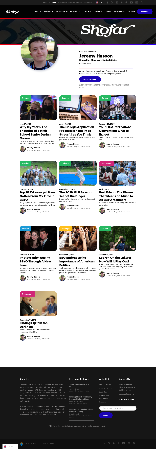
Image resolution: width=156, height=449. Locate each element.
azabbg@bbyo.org (126, 394)
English (8, 446)
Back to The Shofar (89, 79)
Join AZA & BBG (126, 399)
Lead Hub (87, 11)
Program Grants (105, 388)
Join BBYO (144, 11)
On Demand (98, 11)
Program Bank (119, 11)
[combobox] (10, 446)
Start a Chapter (105, 384)
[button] (99, 2)
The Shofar (131, 11)
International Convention (104, 397)
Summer (102, 402)
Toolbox (108, 11)
